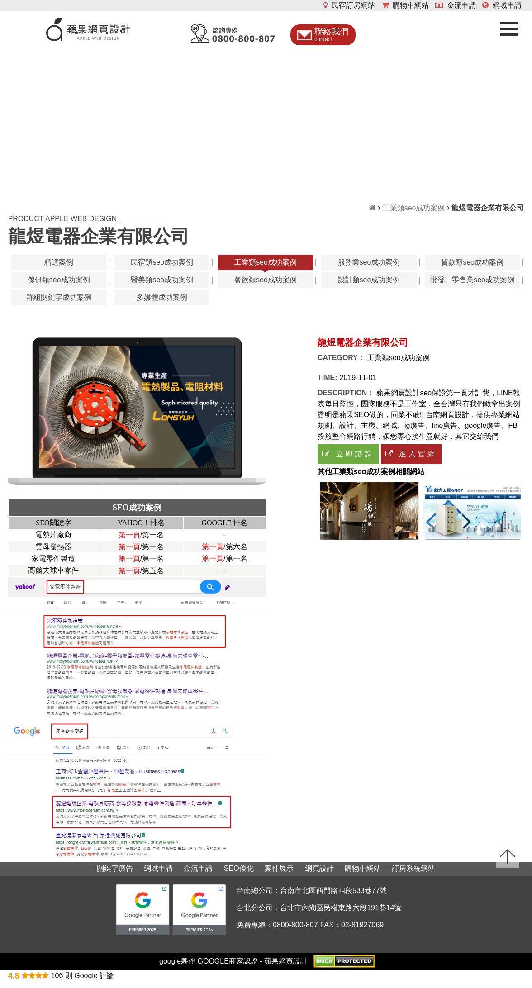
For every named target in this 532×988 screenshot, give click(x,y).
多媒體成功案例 (162, 304)
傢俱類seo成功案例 (59, 286)
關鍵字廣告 (115, 875)
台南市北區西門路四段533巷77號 (333, 898)
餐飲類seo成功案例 (265, 286)
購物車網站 (405, 5)
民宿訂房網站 (349, 5)
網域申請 (502, 5)
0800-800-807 (295, 932)
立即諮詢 (348, 461)
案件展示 (279, 875)
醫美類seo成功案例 (162, 286)
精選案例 (58, 269)
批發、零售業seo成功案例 (472, 286)
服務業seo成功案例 (369, 269)
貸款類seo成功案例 (472, 269)
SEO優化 (239, 875)
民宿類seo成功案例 (162, 269)
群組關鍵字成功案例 (58, 304)
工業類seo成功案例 (414, 214)
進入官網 (411, 461)
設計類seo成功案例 (369, 286)
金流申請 (455, 5)
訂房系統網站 (413, 875)
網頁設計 (319, 875)
